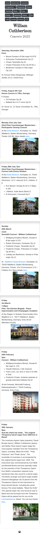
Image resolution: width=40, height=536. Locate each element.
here (27, 136)
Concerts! (24, 3)
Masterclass (15, 3)
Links (7, 19)
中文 (26, 19)
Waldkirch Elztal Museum (15, 262)
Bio (32, 15)
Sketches (17, 15)
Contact (13, 19)
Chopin (28, 7)
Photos (8, 15)
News (15, 11)
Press (23, 11)
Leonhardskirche (8, 499)
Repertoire (21, 7)
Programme (10, 7)
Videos (25, 15)
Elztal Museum (13, 131)
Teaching (9, 11)
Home (8, 3)
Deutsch (21, 19)
